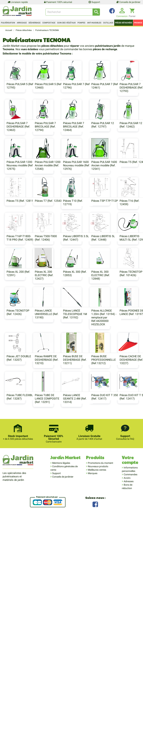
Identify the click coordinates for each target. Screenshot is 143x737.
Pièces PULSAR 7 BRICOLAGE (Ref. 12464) (120, 145)
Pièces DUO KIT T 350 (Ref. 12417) (123, 594)
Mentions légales (61, 707)
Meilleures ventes (96, 714)
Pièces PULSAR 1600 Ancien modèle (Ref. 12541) (52, 246)
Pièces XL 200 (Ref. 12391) (51, 387)
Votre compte (130, 704)
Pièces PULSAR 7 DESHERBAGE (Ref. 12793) (16, 145)
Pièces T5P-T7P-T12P (88, 292)
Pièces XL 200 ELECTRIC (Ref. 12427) (84, 389)
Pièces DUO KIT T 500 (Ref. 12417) (71, 644)
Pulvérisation (8, 23)
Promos (138, 23)
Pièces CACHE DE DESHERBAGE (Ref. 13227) (122, 546)
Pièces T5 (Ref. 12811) (124, 242)
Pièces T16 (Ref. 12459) (120, 294)
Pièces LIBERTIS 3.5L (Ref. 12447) (88, 340)
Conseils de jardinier (128, 2)
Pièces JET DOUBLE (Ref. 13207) (122, 487)
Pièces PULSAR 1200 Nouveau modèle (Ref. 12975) (88, 196)
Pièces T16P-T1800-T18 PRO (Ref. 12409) (17, 340)
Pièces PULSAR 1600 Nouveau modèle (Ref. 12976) (17, 246)
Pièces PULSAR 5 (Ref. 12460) (53, 97)
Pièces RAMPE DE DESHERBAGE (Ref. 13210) (16, 546)
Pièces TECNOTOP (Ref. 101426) (51, 437)
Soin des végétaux (66, 23)
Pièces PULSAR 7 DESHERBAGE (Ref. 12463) (51, 145)
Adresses (128, 725)
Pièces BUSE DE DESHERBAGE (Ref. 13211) (51, 546)
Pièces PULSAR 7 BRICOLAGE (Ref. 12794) (85, 145)
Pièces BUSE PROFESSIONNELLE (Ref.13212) (87, 546)
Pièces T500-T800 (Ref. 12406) (51, 340)
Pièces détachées (123, 23)
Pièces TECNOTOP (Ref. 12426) (86, 437)
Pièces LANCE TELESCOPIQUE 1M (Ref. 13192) (16, 489)
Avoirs (126, 722)
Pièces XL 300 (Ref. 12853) (122, 387)
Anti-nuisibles (94, 23)
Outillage (108, 23)
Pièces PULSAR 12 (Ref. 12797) (15, 194)
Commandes (130, 719)
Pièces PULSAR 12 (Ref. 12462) (51, 194)
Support (94, 2)
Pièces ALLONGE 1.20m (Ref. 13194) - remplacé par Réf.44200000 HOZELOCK (52, 492)
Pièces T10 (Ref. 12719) (50, 294)
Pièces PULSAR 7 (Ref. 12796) (89, 97)
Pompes (81, 23)
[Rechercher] (72, 12)
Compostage (48, 23)
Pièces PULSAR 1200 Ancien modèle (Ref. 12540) (123, 196)
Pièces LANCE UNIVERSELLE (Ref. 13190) (122, 439)
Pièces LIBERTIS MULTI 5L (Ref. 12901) (18, 387)
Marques (92, 717)
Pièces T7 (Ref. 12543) (18, 292)
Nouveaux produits (97, 711)
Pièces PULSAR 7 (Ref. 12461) (124, 97)
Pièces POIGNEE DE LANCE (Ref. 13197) (87, 487)
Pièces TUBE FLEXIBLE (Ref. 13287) (18, 594)
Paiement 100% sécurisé (58, 2)
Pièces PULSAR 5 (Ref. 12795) (18, 97)
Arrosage (22, 23)
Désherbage (34, 23)
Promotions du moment (100, 707)
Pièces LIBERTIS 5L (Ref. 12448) (122, 340)
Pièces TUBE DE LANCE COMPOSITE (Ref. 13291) (52, 596)
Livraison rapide (18, 2)
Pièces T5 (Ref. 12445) (89, 242)
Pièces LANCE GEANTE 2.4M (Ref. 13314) (87, 596)
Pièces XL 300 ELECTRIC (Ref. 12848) (13, 439)
